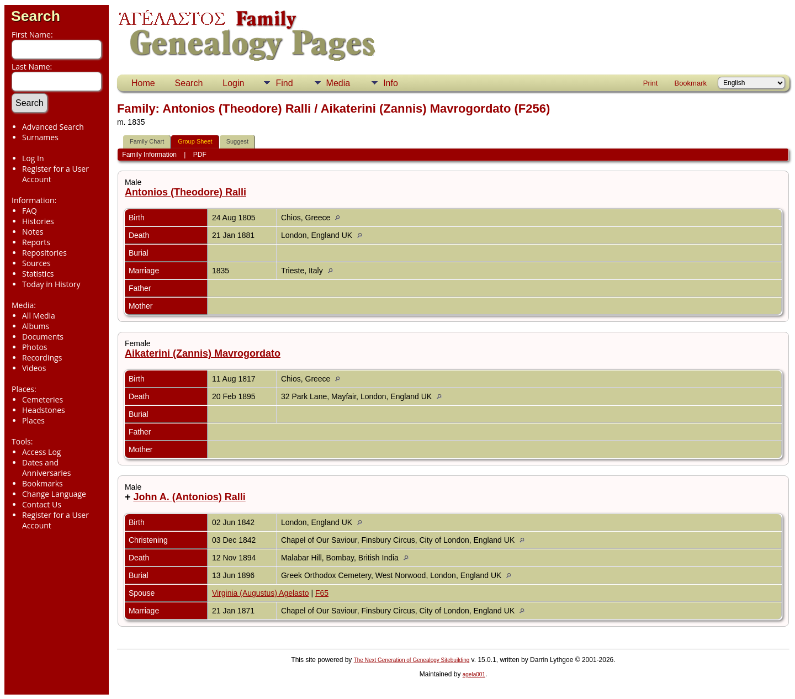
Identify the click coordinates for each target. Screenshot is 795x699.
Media (338, 83)
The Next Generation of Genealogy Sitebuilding (412, 660)
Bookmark (690, 83)
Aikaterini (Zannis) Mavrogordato (202, 353)
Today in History (51, 284)
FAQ (29, 210)
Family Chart (147, 141)
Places (33, 420)
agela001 (474, 674)
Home (143, 83)
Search (35, 16)
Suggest (237, 141)
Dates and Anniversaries (46, 467)
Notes (33, 231)
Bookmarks (42, 483)
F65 (321, 593)
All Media (38, 315)
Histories (38, 221)
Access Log (41, 452)
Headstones (43, 410)
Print (650, 83)
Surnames (40, 137)
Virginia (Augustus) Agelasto (260, 593)
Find (284, 83)
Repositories (44, 252)
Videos (34, 368)
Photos (34, 347)
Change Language (54, 494)
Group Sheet (195, 141)
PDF (199, 154)
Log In (33, 158)
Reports (36, 242)
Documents (42, 336)
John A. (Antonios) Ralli (189, 496)
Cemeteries (42, 399)
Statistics (38, 273)
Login (233, 83)
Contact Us (41, 504)
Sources (36, 263)
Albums (35, 326)
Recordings (42, 357)
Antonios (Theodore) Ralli (185, 192)
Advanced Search (53, 126)
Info (390, 83)
